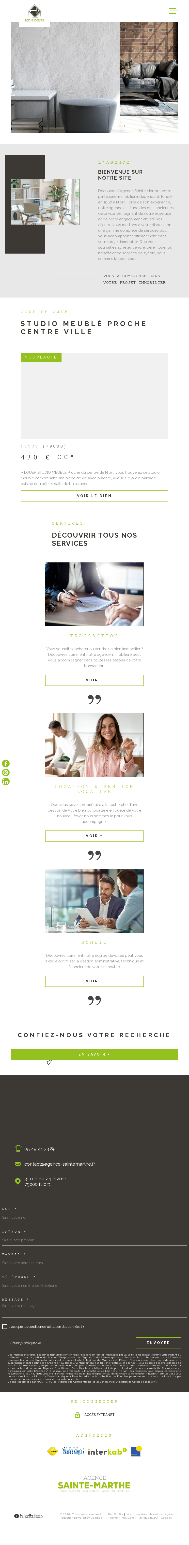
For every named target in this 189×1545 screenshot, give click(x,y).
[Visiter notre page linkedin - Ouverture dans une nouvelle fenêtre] (6, 781)
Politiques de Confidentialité (74, 1381)
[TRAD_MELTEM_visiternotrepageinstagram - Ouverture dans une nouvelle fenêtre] (6, 772)
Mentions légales (162, 1514)
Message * (16, 1300)
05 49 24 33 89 (40, 1148)
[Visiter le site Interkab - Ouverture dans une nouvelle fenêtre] (107, 1451)
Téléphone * (19, 1277)
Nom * (10, 1209)
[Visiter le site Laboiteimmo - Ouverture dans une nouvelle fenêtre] (28, 1516)
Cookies (166, 1517)
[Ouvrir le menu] (173, 11)
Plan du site (116, 1514)
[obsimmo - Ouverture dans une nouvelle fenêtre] (136, 1451)
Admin (114, 1517)
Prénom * (14, 1232)
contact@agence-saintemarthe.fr (59, 1164)
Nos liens (128, 1517)
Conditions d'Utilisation (114, 1381)
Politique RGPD (148, 1517)
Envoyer (159, 1343)
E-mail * (14, 1255)
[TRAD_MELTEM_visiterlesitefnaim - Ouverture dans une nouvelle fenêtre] (52, 1451)
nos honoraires (136, 1514)
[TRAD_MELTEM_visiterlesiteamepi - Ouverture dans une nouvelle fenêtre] (73, 1451)
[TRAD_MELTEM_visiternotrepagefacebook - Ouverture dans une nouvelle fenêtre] (6, 763)
